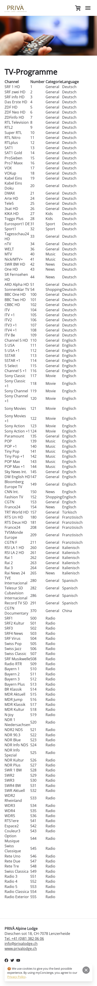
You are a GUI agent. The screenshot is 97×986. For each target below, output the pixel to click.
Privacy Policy (16, 977)
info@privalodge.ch (21, 943)
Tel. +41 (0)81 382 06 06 (24, 938)
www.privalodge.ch (21, 948)
